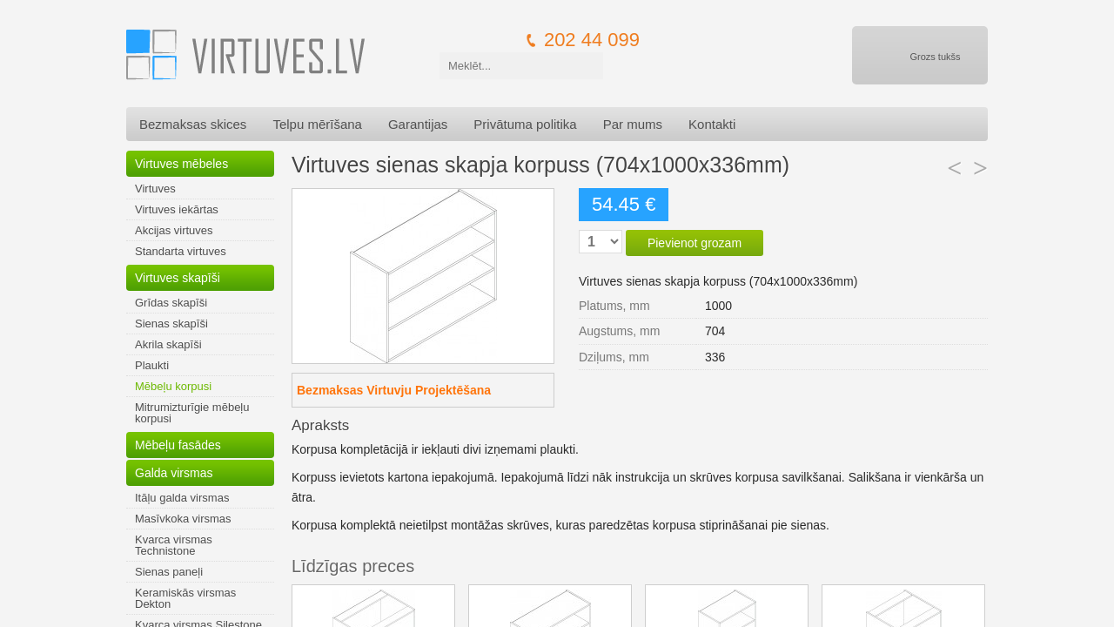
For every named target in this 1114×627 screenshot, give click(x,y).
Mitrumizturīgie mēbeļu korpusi (192, 413)
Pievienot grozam (695, 243)
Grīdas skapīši (171, 302)
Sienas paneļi (169, 571)
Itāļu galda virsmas (182, 497)
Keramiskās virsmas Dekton (185, 598)
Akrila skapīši (168, 344)
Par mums (632, 124)
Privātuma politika (524, 124)
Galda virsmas (173, 473)
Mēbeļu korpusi (173, 386)
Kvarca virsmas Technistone (173, 545)
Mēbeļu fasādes (178, 445)
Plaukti (152, 365)
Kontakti (711, 124)
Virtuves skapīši (177, 278)
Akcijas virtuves (174, 230)
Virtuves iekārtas (176, 209)
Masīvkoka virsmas (183, 518)
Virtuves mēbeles (181, 164)
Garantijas (417, 124)
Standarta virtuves (180, 251)
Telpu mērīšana (317, 124)
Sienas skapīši (171, 323)
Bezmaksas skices (192, 124)
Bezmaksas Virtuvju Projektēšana (394, 390)
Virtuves (155, 188)
